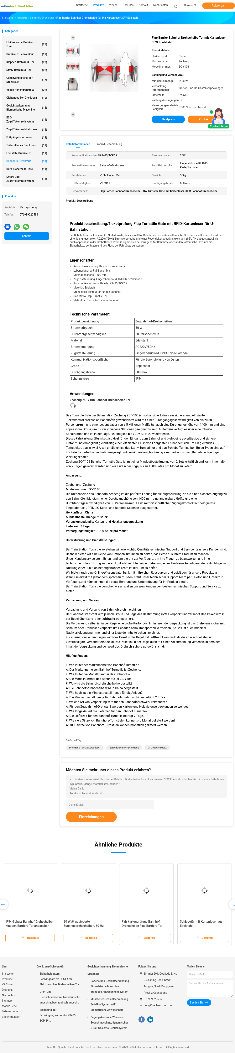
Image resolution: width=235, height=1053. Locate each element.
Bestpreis (168, 119)
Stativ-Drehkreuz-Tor (26, 70)
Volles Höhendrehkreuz (26, 90)
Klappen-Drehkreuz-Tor (26, 62)
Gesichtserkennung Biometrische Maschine (26, 107)
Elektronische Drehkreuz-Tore (26, 44)
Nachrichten (9, 995)
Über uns (7, 989)
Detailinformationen (78, 144)
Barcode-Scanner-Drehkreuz (124, 747)
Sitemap (7, 1000)
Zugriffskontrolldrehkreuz (26, 130)
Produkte (7, 979)
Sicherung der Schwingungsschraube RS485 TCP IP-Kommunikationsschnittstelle (58, 1015)
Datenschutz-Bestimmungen (11, 1014)
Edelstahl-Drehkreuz (26, 153)
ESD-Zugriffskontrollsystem (26, 119)
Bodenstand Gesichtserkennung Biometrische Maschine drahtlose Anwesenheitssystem (110, 986)
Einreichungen (91, 817)
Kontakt (26, 235)
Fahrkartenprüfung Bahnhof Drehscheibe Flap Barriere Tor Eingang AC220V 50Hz (142, 926)
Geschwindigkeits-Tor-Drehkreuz (26, 79)
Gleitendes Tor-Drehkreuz (26, 98)
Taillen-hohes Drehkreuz (26, 145)
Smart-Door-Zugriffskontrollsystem (26, 178)
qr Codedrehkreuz (157, 747)
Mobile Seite (9, 1006)
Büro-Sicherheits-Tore (26, 169)
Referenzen (218, 5)
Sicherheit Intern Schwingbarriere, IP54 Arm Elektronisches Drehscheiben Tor (59, 979)
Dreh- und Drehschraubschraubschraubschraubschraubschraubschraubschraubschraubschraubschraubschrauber (60, 997)
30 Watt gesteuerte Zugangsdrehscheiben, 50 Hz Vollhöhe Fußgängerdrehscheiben (87, 926)
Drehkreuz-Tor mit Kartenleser (84, 747)
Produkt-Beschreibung (109, 144)
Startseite (7, 973)
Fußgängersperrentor (26, 137)
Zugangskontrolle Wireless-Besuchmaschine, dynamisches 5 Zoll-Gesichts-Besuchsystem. (109, 1023)
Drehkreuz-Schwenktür (26, 54)
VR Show (7, 984)
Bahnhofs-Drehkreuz (26, 161)
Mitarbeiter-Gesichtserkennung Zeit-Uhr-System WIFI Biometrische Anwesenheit (109, 1004)
